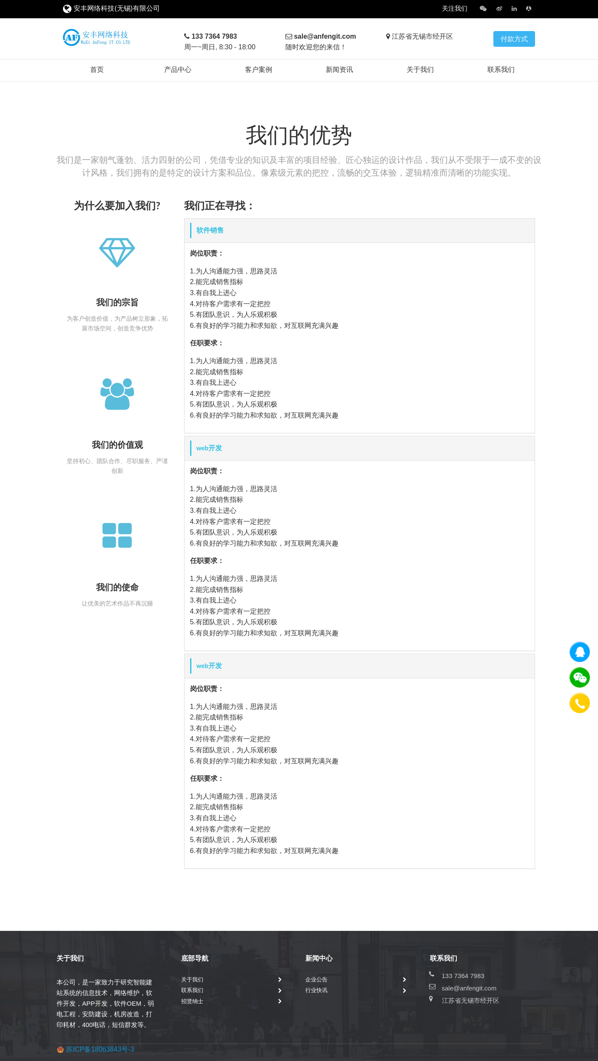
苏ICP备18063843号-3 (100, 1049)
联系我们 (501, 69)
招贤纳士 (192, 1001)
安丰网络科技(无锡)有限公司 (117, 8)
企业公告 (316, 979)
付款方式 (514, 39)
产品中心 (177, 69)
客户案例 (258, 69)
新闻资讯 (339, 69)
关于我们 (420, 69)
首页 (97, 69)
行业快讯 (316, 990)
